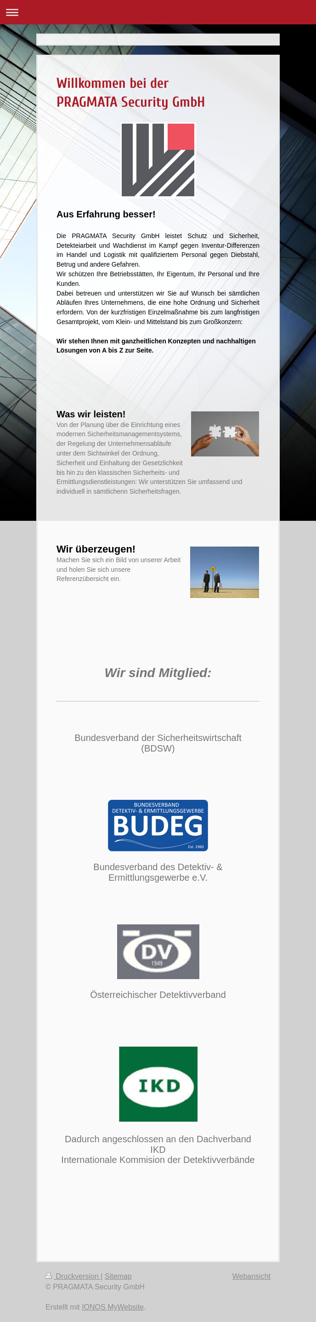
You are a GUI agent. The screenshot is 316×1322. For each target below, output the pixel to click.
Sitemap (118, 1276)
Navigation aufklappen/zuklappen (158, 12)
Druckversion (73, 1276)
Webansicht (251, 1276)
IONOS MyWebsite (113, 1307)
